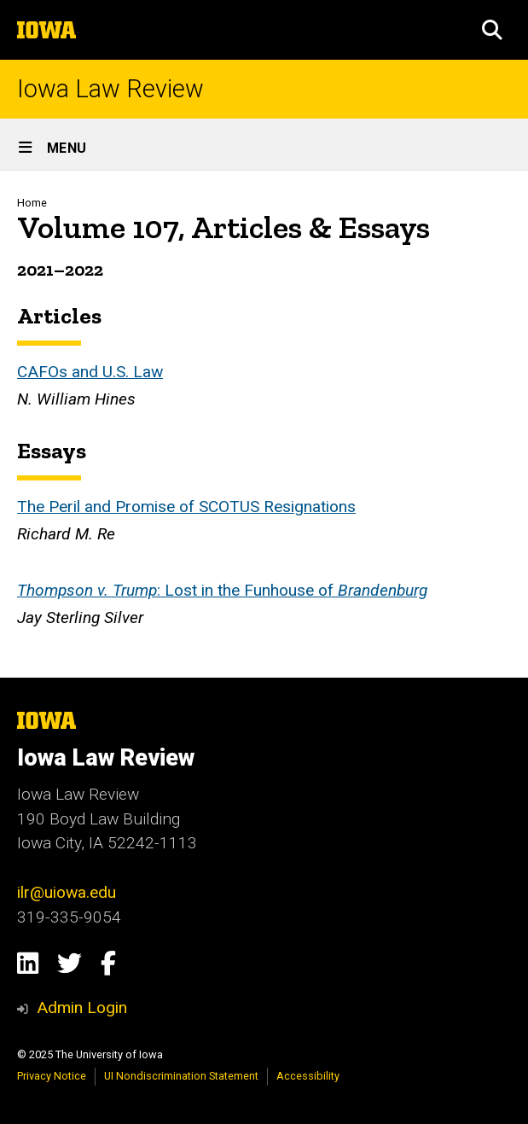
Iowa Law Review (110, 89)
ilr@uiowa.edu (66, 892)
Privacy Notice (51, 1075)
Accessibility (307, 1075)
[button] (492, 30)
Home (32, 202)
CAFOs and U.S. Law (90, 371)
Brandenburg (382, 589)
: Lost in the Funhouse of (247, 589)
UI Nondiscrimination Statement (181, 1075)
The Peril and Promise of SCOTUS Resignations (186, 505)
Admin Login (82, 1007)
